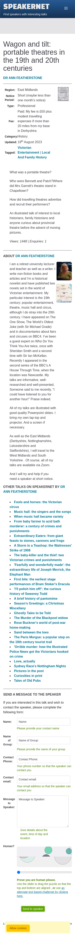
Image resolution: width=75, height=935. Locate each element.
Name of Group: (8, 740)
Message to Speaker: (9, 803)
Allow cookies (18, 928)
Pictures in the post (29, 671)
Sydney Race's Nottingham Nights (40, 666)
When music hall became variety (38, 516)
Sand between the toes (31, 632)
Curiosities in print (28, 675)
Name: (7, 721)
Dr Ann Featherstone (22, 78)
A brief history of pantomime (35, 598)
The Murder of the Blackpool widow (41, 618)
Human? (8, 846)
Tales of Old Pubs (27, 680)
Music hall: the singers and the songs (42, 511)
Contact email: (8, 779)
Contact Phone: (8, 759)
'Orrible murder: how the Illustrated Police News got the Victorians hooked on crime (39, 651)
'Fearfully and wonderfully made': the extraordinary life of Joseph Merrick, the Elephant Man (40, 569)
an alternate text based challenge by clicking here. (42, 892)
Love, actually (24, 661)
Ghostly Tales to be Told (32, 613)
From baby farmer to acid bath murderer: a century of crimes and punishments (36, 526)
